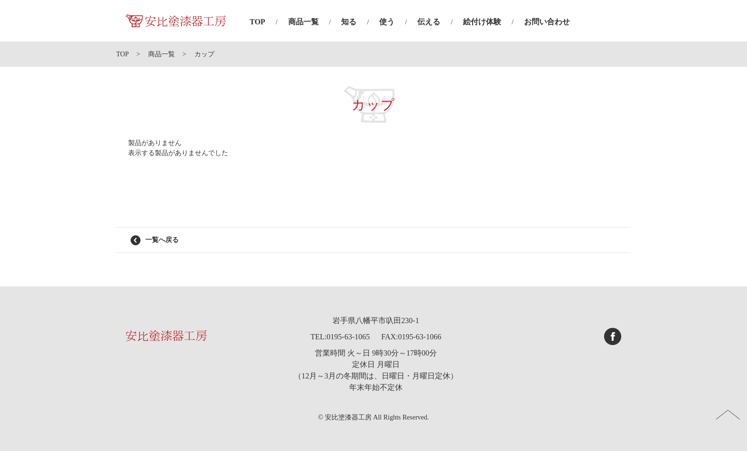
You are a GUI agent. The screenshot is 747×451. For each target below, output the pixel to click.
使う (386, 22)
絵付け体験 (482, 22)
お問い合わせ (547, 22)
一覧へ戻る (162, 239)
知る (348, 22)
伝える (428, 22)
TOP (257, 22)
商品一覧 (303, 22)
